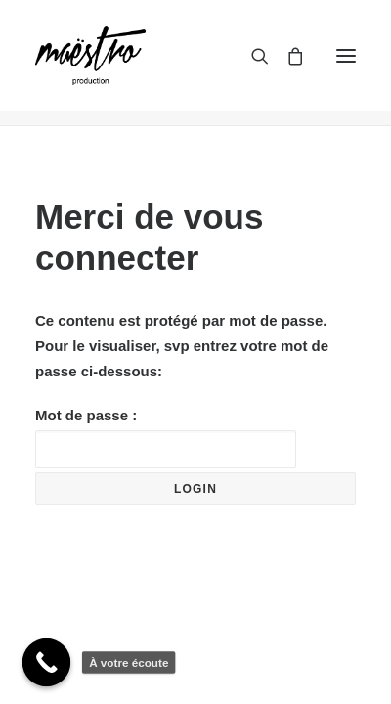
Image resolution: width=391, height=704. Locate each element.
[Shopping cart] (286, 56)
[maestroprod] (90, 55)
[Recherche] (251, 56)
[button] (346, 55)
